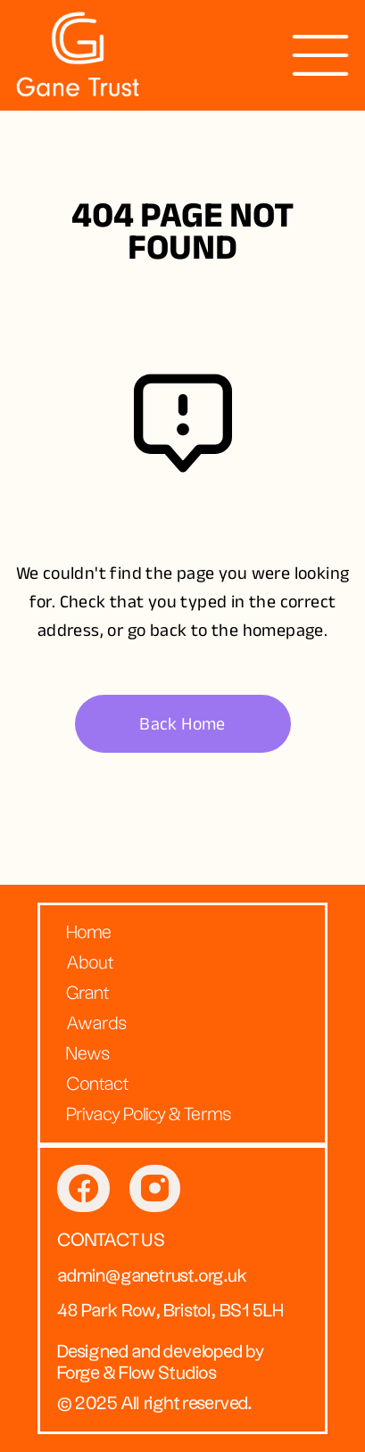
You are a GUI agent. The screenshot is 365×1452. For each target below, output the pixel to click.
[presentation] (320, 55)
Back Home (182, 723)
